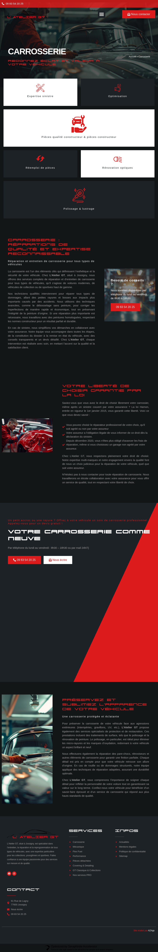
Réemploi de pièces (40, 167)
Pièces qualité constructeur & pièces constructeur (79, 136)
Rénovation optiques (117, 167)
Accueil (132, 56)
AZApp (151, 930)
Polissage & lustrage (79, 208)
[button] (101, 14)
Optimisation (117, 96)
